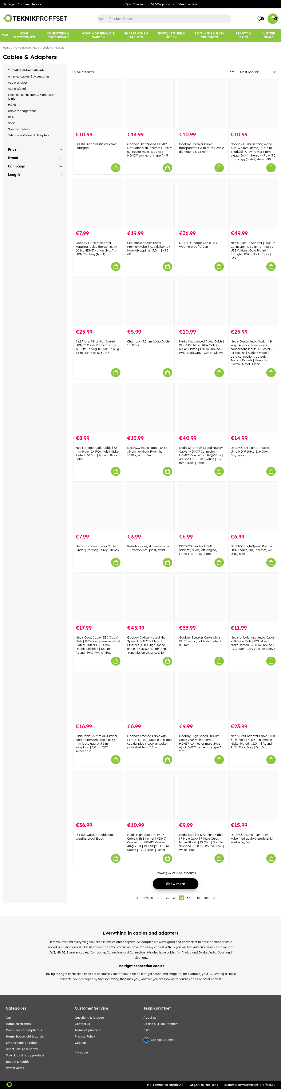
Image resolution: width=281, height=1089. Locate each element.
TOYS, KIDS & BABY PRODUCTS (25, 1055)
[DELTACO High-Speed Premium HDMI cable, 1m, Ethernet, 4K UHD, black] (253, 506)
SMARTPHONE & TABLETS (21, 1043)
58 (199, 898)
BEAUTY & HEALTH (17, 1062)
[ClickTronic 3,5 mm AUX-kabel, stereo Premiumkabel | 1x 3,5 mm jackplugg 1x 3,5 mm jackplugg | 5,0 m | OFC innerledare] (98, 696)
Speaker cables (19, 129)
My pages (9, 4)
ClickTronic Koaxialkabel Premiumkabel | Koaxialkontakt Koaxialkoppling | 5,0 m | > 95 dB (149, 248)
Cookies (80, 1043)
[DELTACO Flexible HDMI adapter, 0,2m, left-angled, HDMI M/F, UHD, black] (201, 506)
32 (188, 898)
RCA (11, 117)
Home (6, 47)
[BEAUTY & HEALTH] (243, 35)
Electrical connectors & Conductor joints (31, 96)
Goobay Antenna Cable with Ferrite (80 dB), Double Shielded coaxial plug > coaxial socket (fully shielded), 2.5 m (149, 741)
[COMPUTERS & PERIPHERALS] (58, 35)
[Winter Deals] (268, 35)
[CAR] (5, 35)
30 (175, 898)
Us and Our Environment (160, 1024)
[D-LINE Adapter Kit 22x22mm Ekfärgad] (98, 104)
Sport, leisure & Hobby (22, 1049)
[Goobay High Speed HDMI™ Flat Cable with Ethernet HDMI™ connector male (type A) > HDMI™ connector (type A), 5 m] (149, 104)
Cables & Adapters (53, 47)
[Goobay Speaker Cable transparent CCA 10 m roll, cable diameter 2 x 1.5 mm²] (201, 104)
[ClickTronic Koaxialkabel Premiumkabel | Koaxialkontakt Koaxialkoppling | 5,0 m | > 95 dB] (149, 203)
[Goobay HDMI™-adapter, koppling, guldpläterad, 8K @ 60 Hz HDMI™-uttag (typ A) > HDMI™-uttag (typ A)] (98, 203)
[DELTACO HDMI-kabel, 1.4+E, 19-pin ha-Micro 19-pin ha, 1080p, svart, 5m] (149, 407)
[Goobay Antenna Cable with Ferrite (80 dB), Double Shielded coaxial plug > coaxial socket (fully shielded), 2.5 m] (149, 696)
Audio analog (17, 82)
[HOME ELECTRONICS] (24, 35)
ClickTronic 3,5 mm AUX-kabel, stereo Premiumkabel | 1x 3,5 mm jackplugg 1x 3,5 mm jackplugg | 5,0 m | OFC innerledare (97, 743)
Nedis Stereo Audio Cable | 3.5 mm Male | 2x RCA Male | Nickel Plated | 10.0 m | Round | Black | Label (97, 453)
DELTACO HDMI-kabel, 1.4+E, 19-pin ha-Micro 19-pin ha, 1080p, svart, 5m (147, 451)
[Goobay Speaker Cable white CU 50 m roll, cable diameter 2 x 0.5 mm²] (201, 597)
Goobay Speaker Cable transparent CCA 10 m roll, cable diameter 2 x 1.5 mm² (201, 148)
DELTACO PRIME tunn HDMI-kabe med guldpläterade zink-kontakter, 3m (252, 838)
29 (167, 898)
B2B (146, 1030)
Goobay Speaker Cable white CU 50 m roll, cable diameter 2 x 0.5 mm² (201, 641)
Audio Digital (17, 89)
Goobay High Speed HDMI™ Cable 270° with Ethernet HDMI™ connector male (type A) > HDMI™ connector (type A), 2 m (201, 743)
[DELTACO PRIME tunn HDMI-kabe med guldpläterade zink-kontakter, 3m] (253, 794)
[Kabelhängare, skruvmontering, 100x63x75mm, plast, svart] (149, 506)
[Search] (164, 18)
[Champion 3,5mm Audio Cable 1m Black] (149, 301)
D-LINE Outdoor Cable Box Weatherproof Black (95, 836)
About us (149, 1017)
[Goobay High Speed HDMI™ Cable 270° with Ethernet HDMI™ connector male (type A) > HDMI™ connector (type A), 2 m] (201, 696)
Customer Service (29, 4)
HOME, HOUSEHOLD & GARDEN (25, 1036)
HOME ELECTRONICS (26, 47)
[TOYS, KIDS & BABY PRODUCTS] (209, 35)
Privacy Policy (85, 1036)
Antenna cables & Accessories (29, 76)
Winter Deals (268, 35)
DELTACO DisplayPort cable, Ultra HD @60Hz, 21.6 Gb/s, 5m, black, (250, 451)
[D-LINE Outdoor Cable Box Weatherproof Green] (201, 203)
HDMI (12, 105)
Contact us (82, 1024)
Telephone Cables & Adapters (28, 135)
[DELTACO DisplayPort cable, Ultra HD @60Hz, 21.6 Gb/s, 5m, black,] (253, 407)
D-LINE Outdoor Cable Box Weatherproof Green (198, 245)
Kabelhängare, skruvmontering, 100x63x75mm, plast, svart (149, 548)
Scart (11, 123)
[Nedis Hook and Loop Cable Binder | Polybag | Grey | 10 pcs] (98, 506)
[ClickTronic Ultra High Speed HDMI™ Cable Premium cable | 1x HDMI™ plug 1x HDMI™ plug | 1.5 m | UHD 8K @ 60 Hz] (98, 301)
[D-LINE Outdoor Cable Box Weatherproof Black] (98, 794)
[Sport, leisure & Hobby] (171, 35)
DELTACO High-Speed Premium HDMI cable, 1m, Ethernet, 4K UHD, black (252, 550)
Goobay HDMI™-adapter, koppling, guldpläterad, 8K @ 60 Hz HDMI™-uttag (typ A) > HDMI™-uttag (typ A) (96, 248)
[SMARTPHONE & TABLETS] (136, 35)
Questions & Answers (90, 1017)
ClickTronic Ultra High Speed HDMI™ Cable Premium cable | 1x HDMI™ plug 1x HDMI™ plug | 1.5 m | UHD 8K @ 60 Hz (98, 347)
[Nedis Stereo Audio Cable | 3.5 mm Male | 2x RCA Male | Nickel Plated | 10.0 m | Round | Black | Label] (98, 407)
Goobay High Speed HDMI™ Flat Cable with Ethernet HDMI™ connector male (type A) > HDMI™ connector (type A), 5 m (149, 149)
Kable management (22, 111)
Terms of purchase (88, 1030)
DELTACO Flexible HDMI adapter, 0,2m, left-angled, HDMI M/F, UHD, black (198, 550)
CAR (8, 1017)
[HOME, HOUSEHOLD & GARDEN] (98, 35)
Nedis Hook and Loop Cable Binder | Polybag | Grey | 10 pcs (97, 548)
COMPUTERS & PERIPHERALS (24, 1030)
